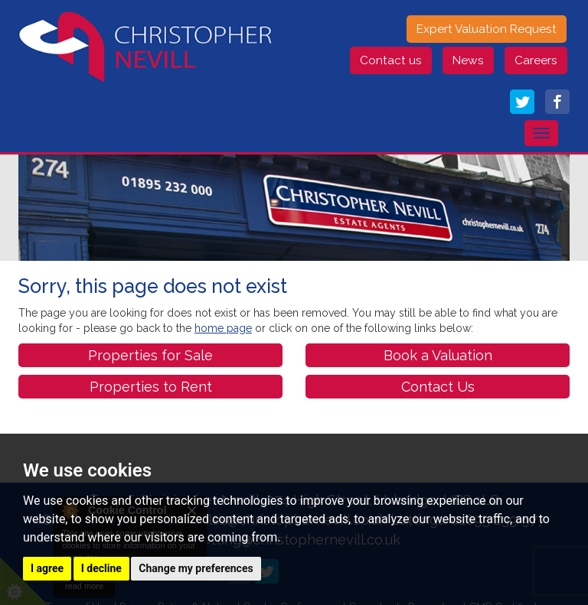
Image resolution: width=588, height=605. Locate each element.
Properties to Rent (151, 387)
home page (223, 328)
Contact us (391, 60)
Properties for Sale (150, 355)
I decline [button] (101, 568)
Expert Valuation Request (486, 29)
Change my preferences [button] (196, 568)
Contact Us (438, 387)
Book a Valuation (438, 355)
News (468, 60)
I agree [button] (47, 568)
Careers (535, 60)
